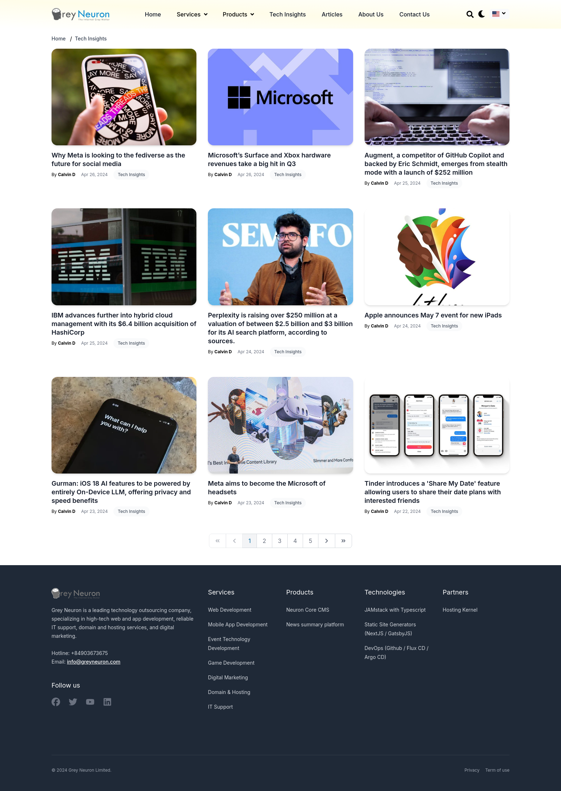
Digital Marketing (228, 677)
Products (239, 14)
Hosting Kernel (460, 610)
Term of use (497, 770)
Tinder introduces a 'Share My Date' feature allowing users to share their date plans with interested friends (433, 492)
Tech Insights (287, 14)
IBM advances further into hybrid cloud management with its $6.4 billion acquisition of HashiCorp (124, 323)
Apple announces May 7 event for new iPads (433, 315)
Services (193, 14)
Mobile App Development (238, 624)
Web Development (229, 610)
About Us (371, 14)
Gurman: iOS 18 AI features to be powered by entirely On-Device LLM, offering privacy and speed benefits (121, 492)
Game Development (231, 663)
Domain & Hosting (229, 692)
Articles (332, 14)
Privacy (471, 770)
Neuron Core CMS (307, 610)
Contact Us (414, 14)
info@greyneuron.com (93, 662)
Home (153, 14)
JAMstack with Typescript (395, 610)
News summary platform (315, 624)
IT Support (220, 707)
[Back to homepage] (80, 14)
